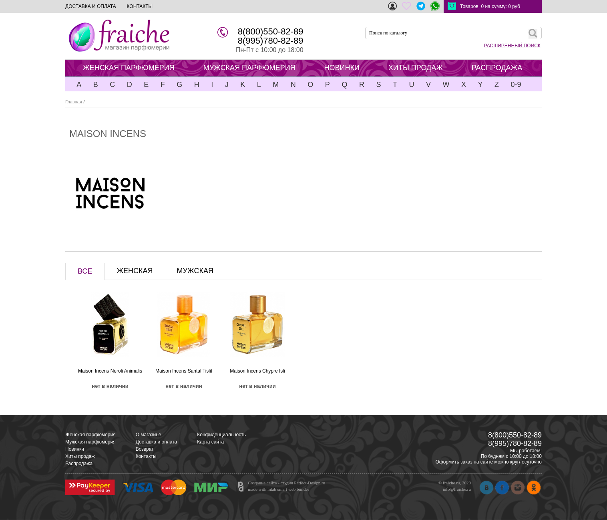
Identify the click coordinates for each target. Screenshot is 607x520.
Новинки (74, 449)
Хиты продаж (79, 456)
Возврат (145, 449)
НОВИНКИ (342, 68)
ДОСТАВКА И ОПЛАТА (90, 6)
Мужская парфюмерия (90, 442)
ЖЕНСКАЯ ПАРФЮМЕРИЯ (129, 68)
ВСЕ (85, 271)
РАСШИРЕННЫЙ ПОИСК (512, 45)
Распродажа (78, 463)
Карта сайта (210, 442)
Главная (73, 101)
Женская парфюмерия (90, 434)
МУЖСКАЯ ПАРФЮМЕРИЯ (249, 68)
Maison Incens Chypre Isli (257, 371)
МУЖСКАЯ (195, 271)
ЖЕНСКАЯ (135, 271)
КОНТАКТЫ (140, 6)
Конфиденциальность (221, 434)
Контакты (146, 456)
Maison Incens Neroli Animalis (110, 371)
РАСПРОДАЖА (497, 68)
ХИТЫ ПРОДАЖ (415, 68)
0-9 (516, 85)
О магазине (148, 434)
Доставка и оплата (156, 442)
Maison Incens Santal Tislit (183, 371)
